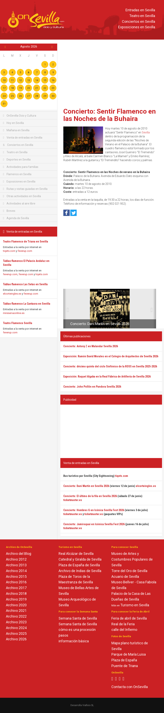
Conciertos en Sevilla (138, 21)
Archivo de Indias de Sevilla (80, 571)
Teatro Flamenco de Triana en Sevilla (25, 241)
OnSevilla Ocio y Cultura (19, 115)
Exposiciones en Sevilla (136, 27)
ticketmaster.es (72, 500)
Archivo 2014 (16, 571)
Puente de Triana (124, 666)
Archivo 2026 (16, 639)
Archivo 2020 (16, 605)
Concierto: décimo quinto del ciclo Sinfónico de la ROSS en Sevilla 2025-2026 (110, 366)
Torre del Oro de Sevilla (129, 571)
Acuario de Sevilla (125, 576)
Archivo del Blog (18, 553)
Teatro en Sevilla (142, 16)
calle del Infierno (124, 629)
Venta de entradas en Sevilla (22, 137)
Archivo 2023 (16, 622)
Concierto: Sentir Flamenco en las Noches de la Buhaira (109, 115)
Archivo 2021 (16, 610)
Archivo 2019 (16, 599)
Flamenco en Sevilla (17, 174)
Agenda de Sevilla (16, 218)
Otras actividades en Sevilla (22, 196)
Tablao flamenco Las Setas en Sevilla (25, 284)
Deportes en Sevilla (17, 159)
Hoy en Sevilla (13, 123)
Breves (9, 210)
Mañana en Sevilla (16, 130)
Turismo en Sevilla (134, 605)
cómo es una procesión (77, 629)
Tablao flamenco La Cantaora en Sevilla (26, 303)
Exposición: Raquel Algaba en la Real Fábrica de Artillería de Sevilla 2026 (107, 376)
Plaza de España (124, 660)
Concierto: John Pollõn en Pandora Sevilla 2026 (92, 386)
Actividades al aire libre (19, 203)
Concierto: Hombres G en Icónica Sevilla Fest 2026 (93, 510)
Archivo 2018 (16, 593)
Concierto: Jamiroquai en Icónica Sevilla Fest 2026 (94, 524)
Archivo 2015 (16, 576)
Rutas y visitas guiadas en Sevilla (25, 188)
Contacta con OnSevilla (129, 687)
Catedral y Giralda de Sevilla (80, 559)
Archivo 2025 (16, 633)
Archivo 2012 (16, 559)
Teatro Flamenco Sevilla (17, 323)
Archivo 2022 (16, 616)
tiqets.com (9, 250)
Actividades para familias (20, 166)
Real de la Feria (123, 624)
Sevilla (146, 132)
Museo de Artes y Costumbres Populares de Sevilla (132, 559)
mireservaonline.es (13, 313)
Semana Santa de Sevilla (78, 618)
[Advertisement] (111, 74)
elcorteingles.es (12, 293)
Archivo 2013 (16, 565)
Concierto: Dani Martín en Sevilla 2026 (99, 324)
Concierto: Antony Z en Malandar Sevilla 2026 (90, 346)
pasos (63, 635)
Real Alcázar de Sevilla (76, 553)
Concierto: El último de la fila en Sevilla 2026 (90, 496)
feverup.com (25, 250)
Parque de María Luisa (128, 654)
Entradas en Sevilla (140, 10)
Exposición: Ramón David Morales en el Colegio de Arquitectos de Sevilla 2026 (110, 356)
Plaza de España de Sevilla (79, 565)
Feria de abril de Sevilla (129, 618)
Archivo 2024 (16, 628)
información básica (74, 641)
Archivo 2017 (16, 588)
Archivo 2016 (16, 582)
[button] (64, 308)
